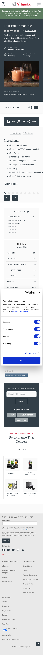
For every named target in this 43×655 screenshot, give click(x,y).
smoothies (21, 420)
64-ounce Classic (15, 223)
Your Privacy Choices (10, 628)
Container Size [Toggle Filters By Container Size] (15, 217)
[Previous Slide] (7, 198)
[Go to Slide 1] (5, 193)
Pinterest (13, 550)
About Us (5, 566)
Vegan (6, 95)
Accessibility (6, 635)
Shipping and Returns (30, 579)
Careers (5, 577)
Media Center (7, 581)
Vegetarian (12, 95)
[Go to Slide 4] (17, 193)
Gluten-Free (21, 95)
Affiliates (5, 602)
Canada (8, 555)
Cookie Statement (20, 312)
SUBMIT (21, 401)
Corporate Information (10, 562)
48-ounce (12, 226)
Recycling (5, 606)
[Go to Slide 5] (21, 193)
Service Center (28, 584)
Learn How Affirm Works (10, 639)
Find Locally (27, 588)
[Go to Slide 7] (29, 193)
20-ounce (12, 232)
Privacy (5, 615)
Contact (25, 570)
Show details (30, 353)
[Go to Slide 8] (34, 193)
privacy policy (26, 529)
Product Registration (30, 575)
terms (34, 529)
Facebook (3, 550)
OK (21, 360)
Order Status (27, 566)
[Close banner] (39, 292)
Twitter (8, 550)
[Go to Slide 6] (25, 193)
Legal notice (6, 610)
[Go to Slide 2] (9, 193)
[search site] (21, 394)
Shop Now (21, 449)
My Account (6, 597)
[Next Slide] (15, 198)
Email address (6, 520)
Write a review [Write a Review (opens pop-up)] (30, 31)
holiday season (26, 415)
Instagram (23, 550)
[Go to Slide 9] (38, 193)
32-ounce (12, 229)
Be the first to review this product (17, 375)
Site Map (5, 624)
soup (12, 415)
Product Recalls (28, 593)
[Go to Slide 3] (13, 193)
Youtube (18, 550)
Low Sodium (30, 95)
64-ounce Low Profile (16, 220)
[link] (14, 31)
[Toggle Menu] (39, 4)
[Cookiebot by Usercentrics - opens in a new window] (26, 292)
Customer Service (29, 562)
